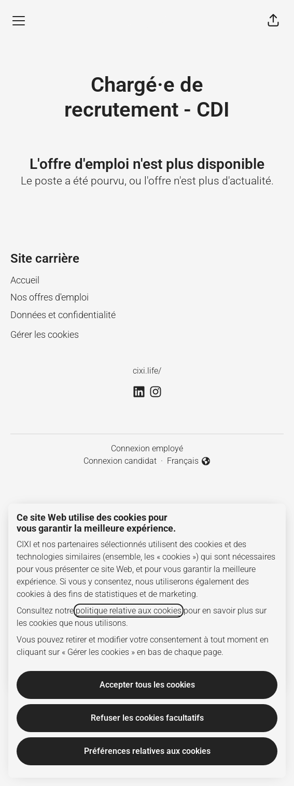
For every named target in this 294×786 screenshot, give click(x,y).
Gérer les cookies (44, 334)
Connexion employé (147, 448)
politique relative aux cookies (128, 611)
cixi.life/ (147, 371)
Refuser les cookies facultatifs (147, 718)
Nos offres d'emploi (49, 297)
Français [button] (189, 461)
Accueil (24, 280)
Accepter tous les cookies (147, 685)
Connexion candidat (120, 461)
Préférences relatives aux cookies (147, 751)
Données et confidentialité (63, 314)
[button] (273, 20)
